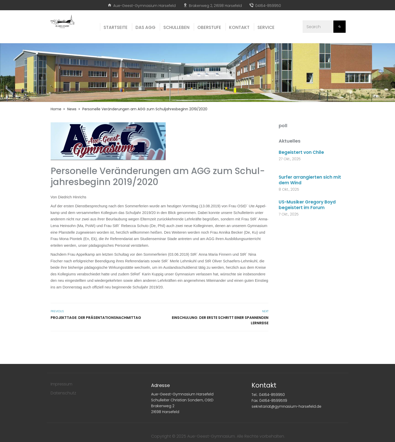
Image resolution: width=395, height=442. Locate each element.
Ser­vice (266, 27)
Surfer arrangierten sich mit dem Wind (310, 180)
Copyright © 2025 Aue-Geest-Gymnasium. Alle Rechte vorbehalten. (218, 436)
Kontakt (264, 385)
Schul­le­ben (176, 27)
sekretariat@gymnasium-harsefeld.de (286, 406)
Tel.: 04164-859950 (268, 394)
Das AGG (145, 27)
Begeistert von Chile (302, 152)
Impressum (61, 384)
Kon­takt (239, 27)
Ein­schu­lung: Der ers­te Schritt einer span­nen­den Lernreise (220, 320)
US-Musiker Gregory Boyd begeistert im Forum (307, 205)
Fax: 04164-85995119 (269, 400)
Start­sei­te (116, 27)
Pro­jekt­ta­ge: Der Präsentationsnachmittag (96, 317)
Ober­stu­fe (209, 27)
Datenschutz (63, 393)
